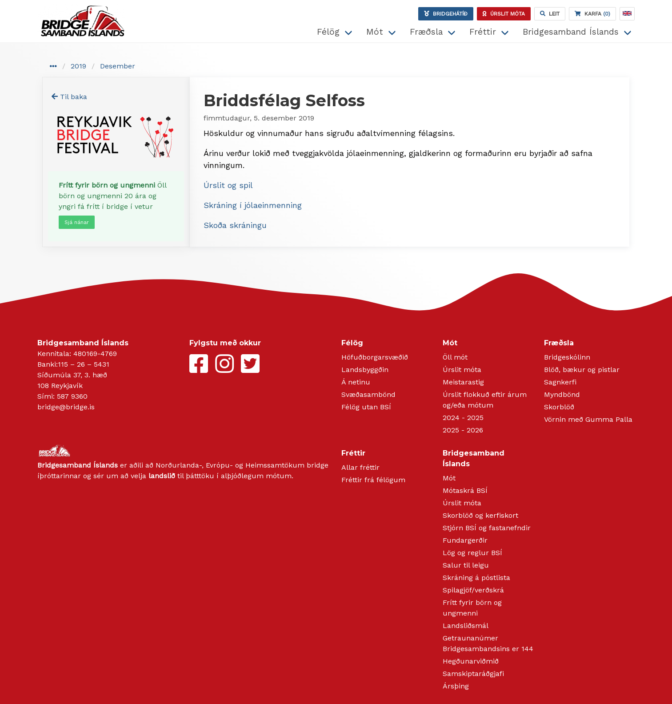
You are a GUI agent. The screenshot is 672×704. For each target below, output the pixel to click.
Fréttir (482, 32)
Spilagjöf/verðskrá (473, 590)
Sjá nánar (76, 222)
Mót (374, 32)
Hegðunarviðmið (471, 661)
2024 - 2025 (463, 417)
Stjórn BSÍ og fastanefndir (487, 528)
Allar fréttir (360, 467)
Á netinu (355, 382)
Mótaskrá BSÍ (465, 490)
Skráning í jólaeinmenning (253, 205)
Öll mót (455, 357)
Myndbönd (562, 394)
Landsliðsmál (465, 625)
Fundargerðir (465, 540)
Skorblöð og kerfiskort (480, 515)
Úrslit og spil (228, 185)
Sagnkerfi (560, 382)
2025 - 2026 (463, 430)
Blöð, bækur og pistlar (582, 369)
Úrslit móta (462, 369)
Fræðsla (426, 32)
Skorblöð (559, 407)
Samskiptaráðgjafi (473, 673)
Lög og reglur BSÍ (472, 552)
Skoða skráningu (235, 225)
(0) (592, 14)
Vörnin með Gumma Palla (588, 419)
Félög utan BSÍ (366, 407)
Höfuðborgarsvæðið (374, 357)
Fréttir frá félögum (373, 480)
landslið (161, 476)
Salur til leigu (466, 565)
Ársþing (456, 686)
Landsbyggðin (364, 369)
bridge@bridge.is (66, 407)
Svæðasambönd (368, 394)
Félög (328, 32)
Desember (117, 66)
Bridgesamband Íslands (571, 32)
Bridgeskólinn (567, 357)
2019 (78, 66)
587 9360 (72, 396)
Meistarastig (463, 382)
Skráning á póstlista (476, 577)
